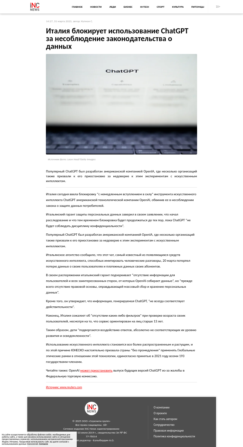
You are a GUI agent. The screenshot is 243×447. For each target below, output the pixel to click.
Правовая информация (169, 431)
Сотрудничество (164, 425)
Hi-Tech (144, 6)
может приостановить (96, 370)
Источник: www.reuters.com (64, 387)
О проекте (160, 413)
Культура (178, 6)
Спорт (160, 6)
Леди (112, 6)
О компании (161, 407)
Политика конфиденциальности (174, 436)
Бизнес (128, 6)
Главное (77, 6)
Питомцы (197, 6)
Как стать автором (166, 419)
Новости (95, 6)
